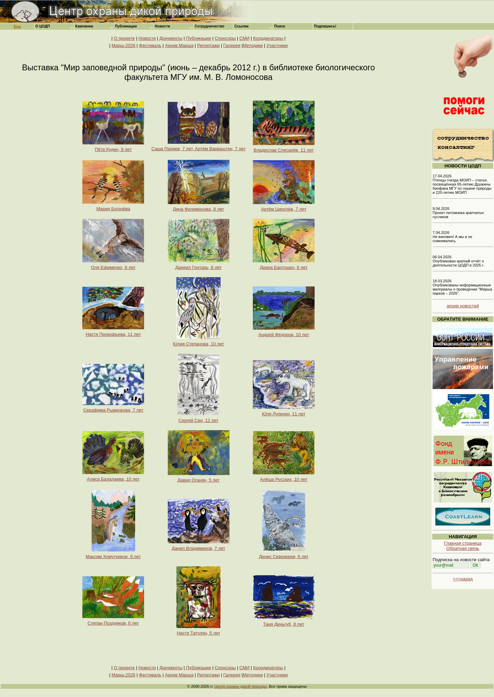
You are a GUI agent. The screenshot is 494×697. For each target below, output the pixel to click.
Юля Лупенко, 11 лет (284, 411)
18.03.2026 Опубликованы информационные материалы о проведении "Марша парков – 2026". (462, 287)
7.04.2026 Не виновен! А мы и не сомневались (452, 237)
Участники (277, 45)
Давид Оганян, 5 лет (199, 478)
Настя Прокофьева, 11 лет (113, 332)
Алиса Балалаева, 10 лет (113, 477)
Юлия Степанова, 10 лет (198, 341)
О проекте (124, 38)
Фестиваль (150, 45)
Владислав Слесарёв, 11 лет (284, 148)
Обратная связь (462, 548)
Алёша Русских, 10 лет (284, 477)
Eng (17, 26)
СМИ (244, 38)
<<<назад (463, 578)
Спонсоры (225, 38)
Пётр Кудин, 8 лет (113, 147)
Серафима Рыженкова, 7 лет (113, 408)
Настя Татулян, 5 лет (198, 631)
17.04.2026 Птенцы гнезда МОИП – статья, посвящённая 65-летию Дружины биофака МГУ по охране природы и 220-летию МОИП (462, 184)
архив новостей (463, 305)
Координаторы (268, 38)
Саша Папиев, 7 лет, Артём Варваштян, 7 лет (198, 146)
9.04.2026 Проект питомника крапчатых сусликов (458, 212)
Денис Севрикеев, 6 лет (283, 554)
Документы (171, 38)
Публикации (198, 38)
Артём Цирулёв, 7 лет (284, 207)
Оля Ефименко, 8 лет (113, 265)
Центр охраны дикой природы (240, 686)
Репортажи (208, 45)
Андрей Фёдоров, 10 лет (284, 332)
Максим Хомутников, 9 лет (113, 554)
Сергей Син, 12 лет (198, 418)
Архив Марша (179, 45)
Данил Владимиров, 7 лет (199, 546)
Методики (253, 45)
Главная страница (462, 543)
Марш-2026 (123, 45)
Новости (147, 38)
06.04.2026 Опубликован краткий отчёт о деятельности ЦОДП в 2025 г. (458, 261)
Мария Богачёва (113, 206)
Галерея (231, 45)
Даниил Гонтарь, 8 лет (199, 265)
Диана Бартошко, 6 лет (284, 265)
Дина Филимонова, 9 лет (199, 207)
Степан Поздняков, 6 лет (113, 621)
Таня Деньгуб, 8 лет (284, 622)
